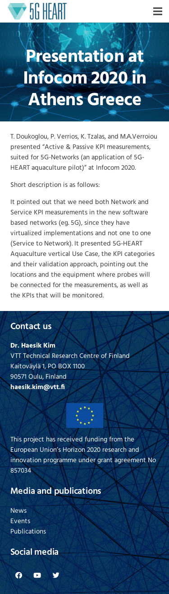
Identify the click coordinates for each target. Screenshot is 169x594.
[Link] (37, 11)
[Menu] (158, 11)
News (18, 511)
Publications (28, 532)
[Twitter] (56, 575)
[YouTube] (37, 575)
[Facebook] (18, 575)
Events (20, 521)
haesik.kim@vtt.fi (37, 387)
